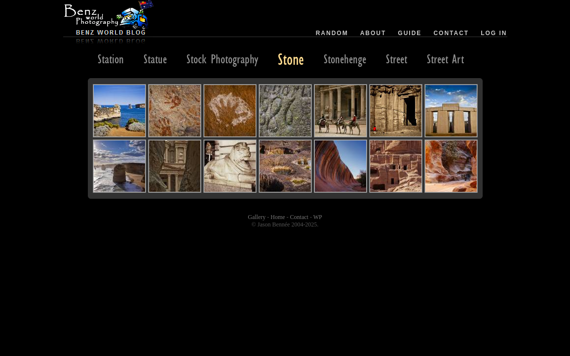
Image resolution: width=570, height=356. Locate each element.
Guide (409, 33)
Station (111, 58)
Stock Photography (222, 58)
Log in (494, 33)
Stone (291, 58)
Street (396, 58)
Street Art (445, 58)
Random (332, 33)
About (373, 33)
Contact (451, 33)
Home (277, 217)
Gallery (257, 217)
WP (317, 217)
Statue (155, 58)
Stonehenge (345, 58)
